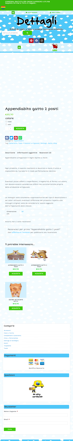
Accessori (7, 295)
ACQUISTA (20, 128)
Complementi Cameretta (12, 300)
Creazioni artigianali (31, 143)
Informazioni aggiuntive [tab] (27, 153)
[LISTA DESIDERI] (24, 12)
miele (10, 122)
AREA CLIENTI (56, 12)
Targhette (7, 310)
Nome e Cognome (11, 376)
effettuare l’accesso (21, 232)
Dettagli (43, 143)
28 (22, 212)
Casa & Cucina (9, 297)
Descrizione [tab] (10, 153)
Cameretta (13, 143)
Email (7, 383)
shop (55, 143)
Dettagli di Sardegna (11, 305)
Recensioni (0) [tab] (45, 153)
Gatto (50, 143)
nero (9, 124)
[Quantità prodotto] (10, 128)
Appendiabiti (19, 141)
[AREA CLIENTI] (49, 12)
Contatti (60, 409)
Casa (20, 143)
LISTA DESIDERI (31, 12)
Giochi (6, 307)
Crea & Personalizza (11, 302)
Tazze (6, 312)
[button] (12, 12)
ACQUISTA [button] (15, 272)
